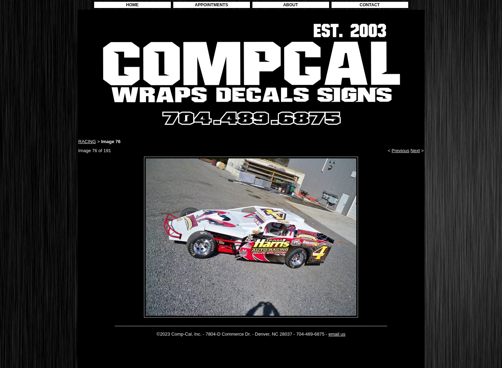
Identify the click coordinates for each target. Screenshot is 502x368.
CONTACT (370, 4)
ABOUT (290, 4)
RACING (87, 141)
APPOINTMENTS (211, 4)
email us (336, 334)
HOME (132, 4)
